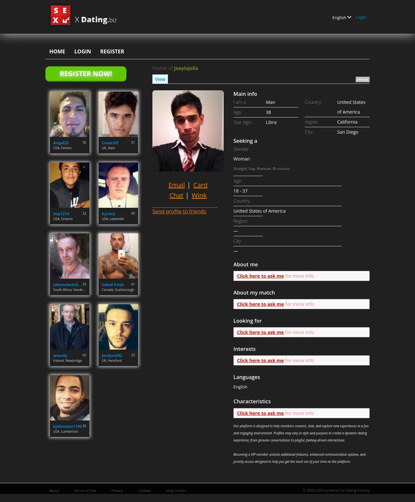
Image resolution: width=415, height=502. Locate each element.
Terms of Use (85, 490)
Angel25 (60, 143)
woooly (60, 355)
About (54, 490)
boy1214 (61, 214)
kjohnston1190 (67, 426)
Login (361, 17)
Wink (199, 195)
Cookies (144, 490)
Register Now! (86, 73)
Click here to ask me (260, 276)
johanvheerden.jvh (68, 284)
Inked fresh (113, 284)
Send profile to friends (179, 211)
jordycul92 (112, 355)
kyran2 (108, 214)
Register (112, 51)
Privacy (117, 490)
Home (57, 51)
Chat (176, 195)
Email (177, 185)
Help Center (176, 490)
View (160, 79)
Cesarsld (110, 143)
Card (200, 185)
